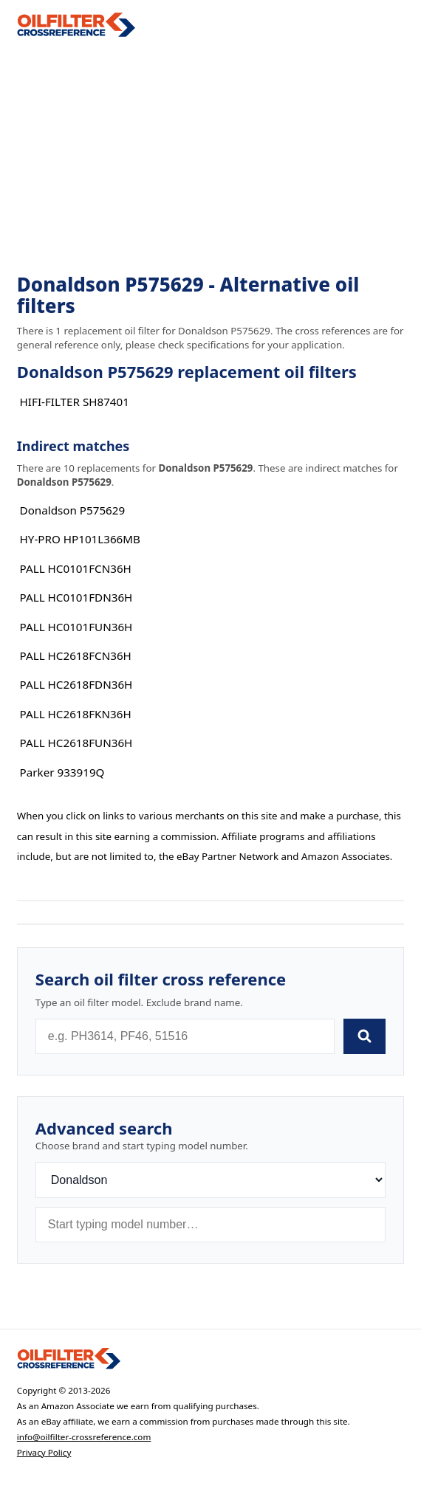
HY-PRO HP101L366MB (80, 538)
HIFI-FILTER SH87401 (74, 401)
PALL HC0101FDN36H (76, 597)
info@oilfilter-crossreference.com (84, 1436)
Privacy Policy (44, 1452)
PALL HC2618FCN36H (75, 655)
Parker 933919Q (62, 772)
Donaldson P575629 (73, 510)
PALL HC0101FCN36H (75, 568)
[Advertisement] (210, 155)
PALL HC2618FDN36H (76, 684)
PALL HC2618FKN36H (75, 713)
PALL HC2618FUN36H (76, 742)
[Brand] (210, 1180)
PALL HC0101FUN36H (76, 626)
